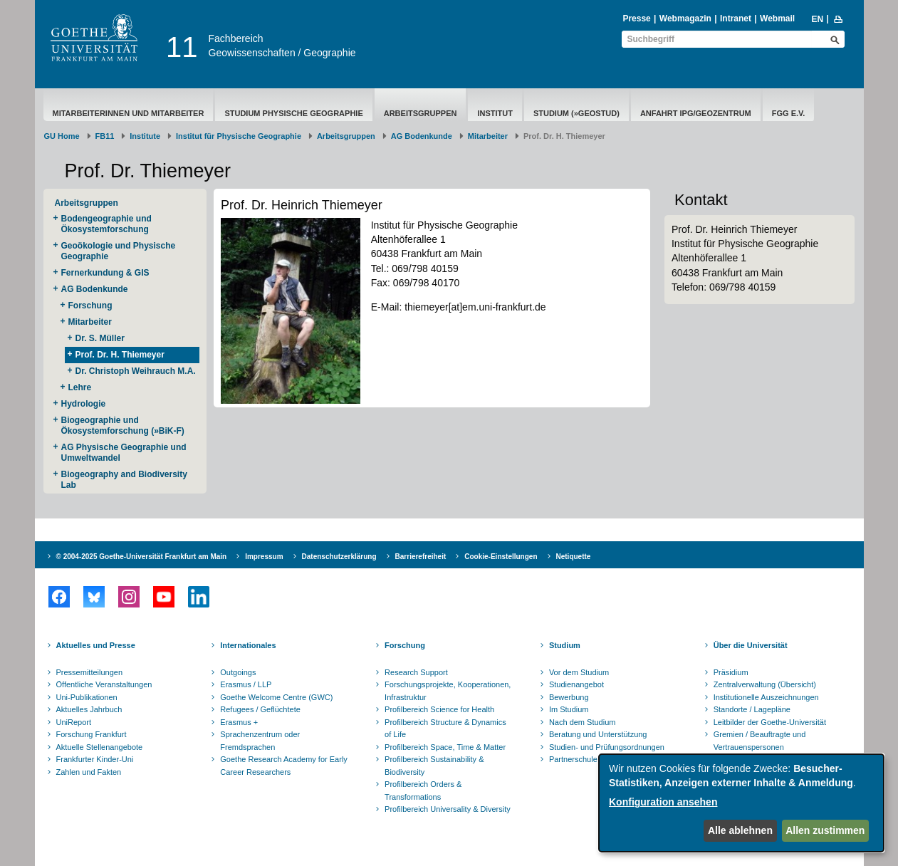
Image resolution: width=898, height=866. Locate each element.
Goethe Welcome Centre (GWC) (276, 697)
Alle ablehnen (740, 830)
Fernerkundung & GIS (105, 273)
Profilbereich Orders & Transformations (423, 790)
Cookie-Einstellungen (500, 556)
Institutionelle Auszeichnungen (766, 697)
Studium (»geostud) (576, 113)
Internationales (248, 645)
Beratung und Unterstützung (598, 734)
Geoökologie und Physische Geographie (118, 251)
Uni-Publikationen (87, 697)
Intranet (735, 19)
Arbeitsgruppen (420, 113)
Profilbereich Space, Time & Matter (445, 747)
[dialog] (741, 803)
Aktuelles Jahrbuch (89, 709)
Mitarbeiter (488, 136)
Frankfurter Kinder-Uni (95, 759)
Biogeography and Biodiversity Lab (124, 479)
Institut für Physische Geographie (238, 136)
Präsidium (731, 672)
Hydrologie (83, 404)
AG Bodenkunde (421, 136)
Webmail (777, 19)
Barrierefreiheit (421, 556)
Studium (564, 645)
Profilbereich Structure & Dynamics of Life (445, 728)
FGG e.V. (788, 113)
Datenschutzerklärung (339, 556)
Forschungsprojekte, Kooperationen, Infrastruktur (448, 690)
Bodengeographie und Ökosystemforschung (106, 224)
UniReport (74, 722)
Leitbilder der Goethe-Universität (770, 722)
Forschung (90, 306)
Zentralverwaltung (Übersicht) (765, 684)
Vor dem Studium (579, 672)
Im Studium (569, 709)
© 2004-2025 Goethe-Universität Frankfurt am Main (141, 556)
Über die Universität (751, 645)
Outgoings (238, 672)
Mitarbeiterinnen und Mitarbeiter (128, 113)
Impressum (264, 556)
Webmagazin (685, 19)
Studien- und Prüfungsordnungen (606, 747)
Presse (636, 19)
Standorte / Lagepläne (752, 709)
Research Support (416, 672)
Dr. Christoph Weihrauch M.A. (135, 371)
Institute (145, 136)
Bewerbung (569, 697)
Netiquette (573, 556)
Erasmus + (239, 722)
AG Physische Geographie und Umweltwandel (124, 452)
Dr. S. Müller (100, 338)
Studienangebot (576, 684)
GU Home (62, 136)
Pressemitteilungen (89, 672)
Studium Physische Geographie (293, 113)
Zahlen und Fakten (89, 772)
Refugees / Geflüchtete (260, 709)
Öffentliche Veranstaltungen (104, 684)
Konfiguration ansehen (663, 802)
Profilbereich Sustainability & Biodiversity (434, 765)
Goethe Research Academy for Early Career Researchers (284, 765)
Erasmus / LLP (245, 684)
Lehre (80, 387)
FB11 (105, 136)
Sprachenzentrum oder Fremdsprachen (260, 740)
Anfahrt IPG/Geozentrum (695, 113)
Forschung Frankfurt (91, 734)
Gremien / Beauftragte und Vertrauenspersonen (760, 740)
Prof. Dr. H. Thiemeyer (120, 355)
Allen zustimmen (825, 830)
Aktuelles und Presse (95, 645)
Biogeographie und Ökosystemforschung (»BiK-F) (122, 425)
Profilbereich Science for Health (439, 709)
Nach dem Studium (582, 722)
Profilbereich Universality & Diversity (448, 809)
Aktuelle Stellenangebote (99, 747)
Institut (495, 113)
